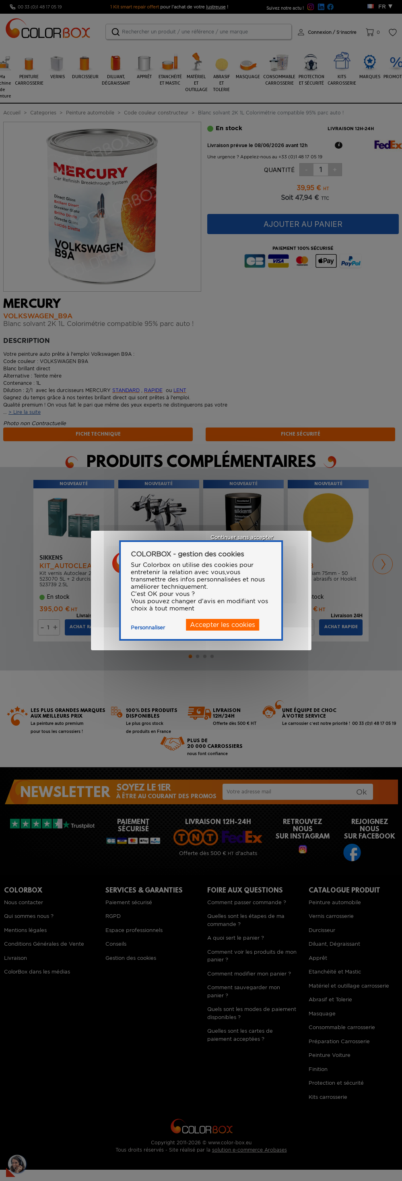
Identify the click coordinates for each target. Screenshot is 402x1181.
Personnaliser (148, 628)
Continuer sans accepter (241, 537)
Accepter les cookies (222, 625)
